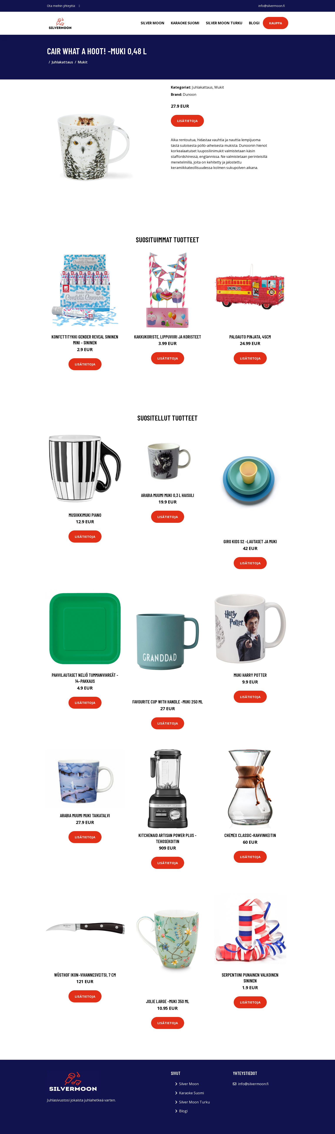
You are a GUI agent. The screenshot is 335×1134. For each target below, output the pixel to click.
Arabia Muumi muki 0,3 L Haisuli (167, 495)
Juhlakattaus (62, 62)
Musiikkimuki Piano (85, 515)
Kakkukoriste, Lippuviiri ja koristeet (167, 336)
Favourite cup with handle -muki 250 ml (167, 701)
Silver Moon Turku (224, 23)
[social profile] (79, 6)
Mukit (83, 62)
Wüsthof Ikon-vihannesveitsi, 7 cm (85, 974)
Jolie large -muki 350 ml (167, 1001)
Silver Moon (152, 23)
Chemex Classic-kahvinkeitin (250, 835)
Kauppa (275, 23)
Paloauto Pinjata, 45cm (250, 336)
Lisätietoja (187, 121)
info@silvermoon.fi (271, 6)
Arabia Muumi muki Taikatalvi (85, 815)
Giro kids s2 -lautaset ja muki (250, 541)
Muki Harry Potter (250, 675)
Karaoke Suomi (185, 23)
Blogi (254, 23)
